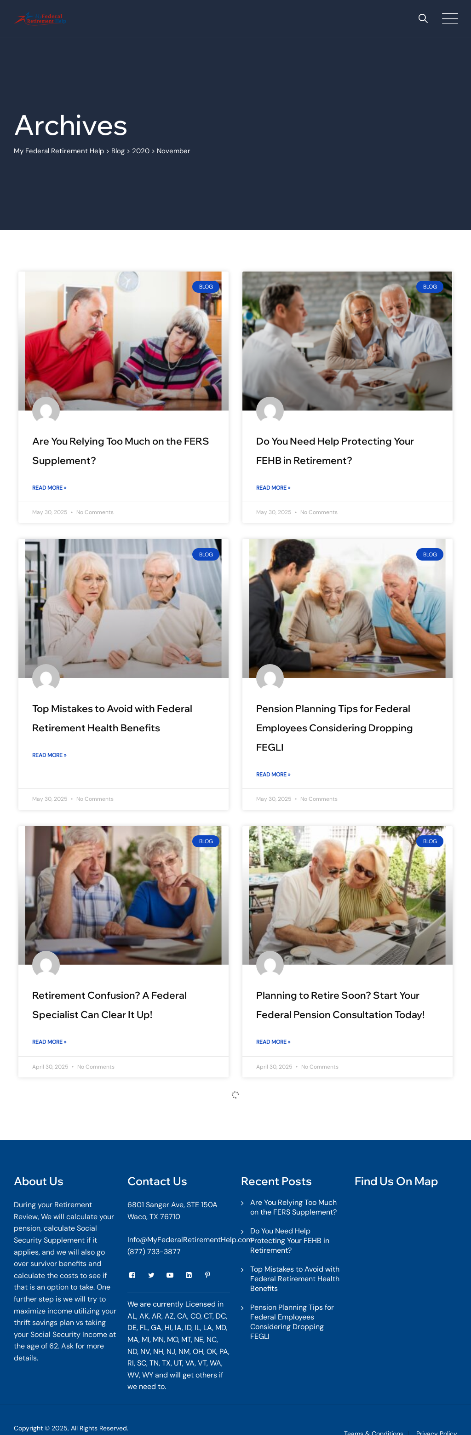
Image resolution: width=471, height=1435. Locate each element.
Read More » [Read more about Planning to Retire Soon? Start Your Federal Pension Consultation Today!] (273, 1042)
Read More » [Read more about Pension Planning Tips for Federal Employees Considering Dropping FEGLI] (273, 774)
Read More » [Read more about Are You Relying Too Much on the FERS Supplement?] (49, 488)
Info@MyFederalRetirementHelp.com (190, 1239)
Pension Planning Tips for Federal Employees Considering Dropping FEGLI (334, 727)
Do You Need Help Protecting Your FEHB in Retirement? (289, 1240)
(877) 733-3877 (154, 1251)
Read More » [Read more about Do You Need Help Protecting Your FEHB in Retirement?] (273, 488)
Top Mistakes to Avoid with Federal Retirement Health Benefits (294, 1278)
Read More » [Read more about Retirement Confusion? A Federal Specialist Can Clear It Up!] (49, 1042)
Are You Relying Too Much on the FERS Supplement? (293, 1207)
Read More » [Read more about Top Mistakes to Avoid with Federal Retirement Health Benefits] (49, 755)
